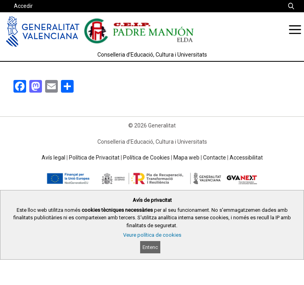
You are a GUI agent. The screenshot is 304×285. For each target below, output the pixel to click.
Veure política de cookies (152, 235)
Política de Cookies (146, 157)
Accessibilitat (246, 157)
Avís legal (53, 157)
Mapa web (186, 157)
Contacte (214, 157)
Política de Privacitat (94, 157)
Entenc (150, 247)
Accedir (23, 6)
